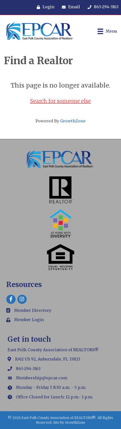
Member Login (29, 319)
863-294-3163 (28, 368)
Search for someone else (60, 101)
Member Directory (32, 310)
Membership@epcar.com (41, 377)
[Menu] (107, 31)
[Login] (44, 7)
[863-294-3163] (101, 7)
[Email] (69, 7)
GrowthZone (73, 120)
